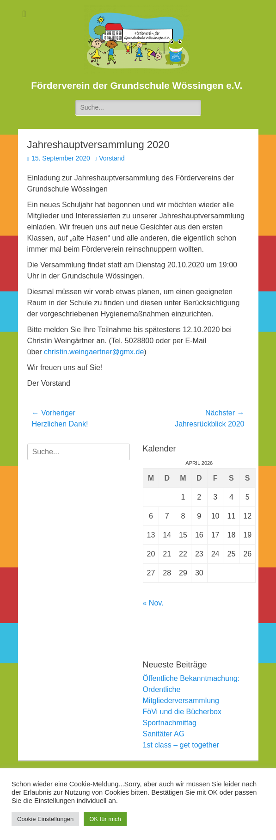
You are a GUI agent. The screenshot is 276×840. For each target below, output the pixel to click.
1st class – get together (181, 745)
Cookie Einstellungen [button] (45, 818)
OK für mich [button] (105, 818)
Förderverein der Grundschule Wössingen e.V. (136, 85)
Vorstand (111, 158)
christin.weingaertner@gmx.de (94, 352)
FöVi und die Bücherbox (182, 712)
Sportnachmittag (170, 723)
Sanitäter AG (164, 734)
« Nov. (153, 603)
